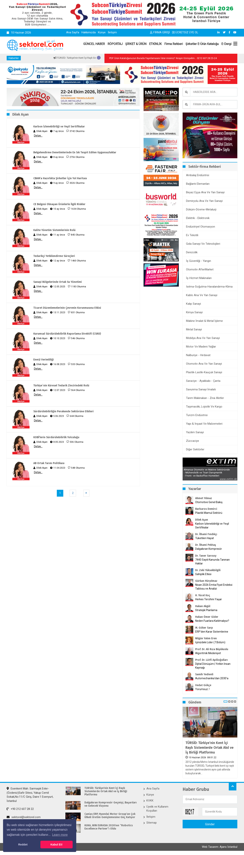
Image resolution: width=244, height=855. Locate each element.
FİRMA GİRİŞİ (160, 32)
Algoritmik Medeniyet (208, 653)
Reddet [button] (22, 844)
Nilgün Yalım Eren (206, 638)
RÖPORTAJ (115, 44)
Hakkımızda (88, 32)
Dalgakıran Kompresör (208, 548)
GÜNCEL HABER (94, 44)
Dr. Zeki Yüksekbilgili (208, 570)
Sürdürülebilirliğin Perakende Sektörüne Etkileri (63, 411)
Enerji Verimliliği (43, 359)
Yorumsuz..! (202, 689)
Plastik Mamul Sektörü (208, 512)
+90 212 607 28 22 (20, 809)
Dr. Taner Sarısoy (205, 555)
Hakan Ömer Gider (206, 616)
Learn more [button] (60, 834)
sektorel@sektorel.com (24, 817)
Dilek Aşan (201, 519)
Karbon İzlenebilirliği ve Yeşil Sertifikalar (59, 126)
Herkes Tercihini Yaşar (208, 599)
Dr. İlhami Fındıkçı (206, 534)
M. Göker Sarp (204, 627)
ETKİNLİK (155, 44)
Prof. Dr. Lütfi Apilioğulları (211, 660)
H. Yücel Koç (202, 595)
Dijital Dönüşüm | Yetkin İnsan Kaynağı (212, 665)
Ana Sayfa (72, 32)
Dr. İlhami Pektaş (205, 545)
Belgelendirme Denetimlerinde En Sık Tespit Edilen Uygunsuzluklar (74, 152)
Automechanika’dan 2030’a (211, 678)
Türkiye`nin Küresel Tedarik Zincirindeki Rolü (61, 385)
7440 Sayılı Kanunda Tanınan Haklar (212, 561)
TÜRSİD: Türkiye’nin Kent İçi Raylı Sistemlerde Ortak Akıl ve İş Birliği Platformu (209, 747)
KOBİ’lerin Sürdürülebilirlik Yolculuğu (56, 437)
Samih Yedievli (204, 674)
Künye (102, 32)
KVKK (149, 800)
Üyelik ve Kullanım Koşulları (157, 808)
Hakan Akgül (202, 606)
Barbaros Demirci (206, 509)
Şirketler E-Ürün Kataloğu (202, 44)
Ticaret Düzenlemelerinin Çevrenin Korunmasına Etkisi (67, 307)
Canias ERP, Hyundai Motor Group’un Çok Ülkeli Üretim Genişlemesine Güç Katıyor (109, 816)
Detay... (38, 135)
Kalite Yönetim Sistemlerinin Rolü (54, 230)
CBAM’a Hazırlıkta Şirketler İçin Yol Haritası (60, 178)
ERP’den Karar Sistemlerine (211, 631)
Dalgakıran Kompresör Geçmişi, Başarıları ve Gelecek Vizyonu (110, 804)
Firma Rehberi (173, 44)
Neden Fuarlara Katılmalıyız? (212, 620)
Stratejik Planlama (206, 610)
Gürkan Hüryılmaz (206, 581)
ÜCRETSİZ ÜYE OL (185, 32)
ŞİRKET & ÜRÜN (135, 44)
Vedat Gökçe (203, 685)
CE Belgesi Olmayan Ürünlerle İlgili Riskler (59, 204)
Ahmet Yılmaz (203, 498)
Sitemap (151, 822)
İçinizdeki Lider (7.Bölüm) (210, 642)
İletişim (112, 32)
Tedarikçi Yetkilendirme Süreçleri (54, 256)
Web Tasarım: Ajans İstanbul (219, 847)
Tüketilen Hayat (205, 538)
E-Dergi (226, 44)
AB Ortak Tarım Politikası (48, 463)
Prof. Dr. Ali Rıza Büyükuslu (211, 649)
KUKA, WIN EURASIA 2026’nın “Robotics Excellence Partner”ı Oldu (108, 827)
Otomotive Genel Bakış (208, 502)
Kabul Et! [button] (57, 844)
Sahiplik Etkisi (203, 574)
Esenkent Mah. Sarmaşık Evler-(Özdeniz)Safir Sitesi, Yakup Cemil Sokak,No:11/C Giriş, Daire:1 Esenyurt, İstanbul (30, 794)
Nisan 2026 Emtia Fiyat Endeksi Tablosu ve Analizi (213, 586)
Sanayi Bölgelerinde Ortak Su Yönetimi (57, 282)
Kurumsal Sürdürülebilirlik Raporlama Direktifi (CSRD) (67, 333)
